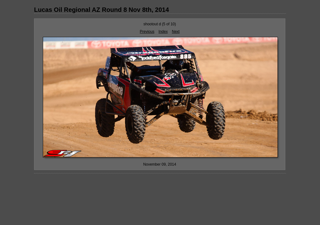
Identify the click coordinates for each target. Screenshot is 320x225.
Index (163, 31)
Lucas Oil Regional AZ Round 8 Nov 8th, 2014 (101, 9)
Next (176, 31)
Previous (147, 31)
